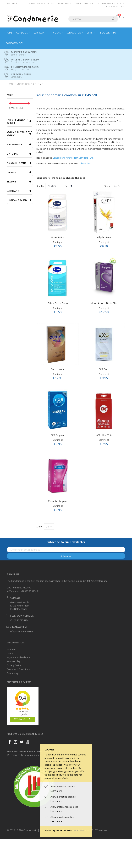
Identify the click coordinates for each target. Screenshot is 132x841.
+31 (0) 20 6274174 (19, 620)
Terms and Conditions (18, 669)
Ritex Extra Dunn (58, 303)
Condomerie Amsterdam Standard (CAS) (73, 157)
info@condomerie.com (22, 631)
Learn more (56, 790)
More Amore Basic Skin (103, 303)
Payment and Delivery (18, 657)
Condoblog (12, 673)
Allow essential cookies (63, 786)
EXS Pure (103, 369)
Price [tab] (10, 95)
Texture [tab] (11, 181)
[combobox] (93, 18)
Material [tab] (12, 153)
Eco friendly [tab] (14, 144)
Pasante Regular (58, 501)
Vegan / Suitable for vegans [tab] (19, 134)
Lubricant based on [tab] (19, 200)
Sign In (120, 3)
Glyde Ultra (104, 237)
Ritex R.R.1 (57, 237)
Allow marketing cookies (63, 796)
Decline (68, 830)
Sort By (40, 186)
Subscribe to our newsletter (66, 542)
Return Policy (13, 661)
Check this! (85, 163)
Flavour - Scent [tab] (16, 163)
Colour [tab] (11, 172)
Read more (79, 830)
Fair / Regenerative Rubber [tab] (18, 121)
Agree (48, 830)
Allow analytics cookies (62, 816)
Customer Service (105, 3)
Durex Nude (58, 369)
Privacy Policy (14, 665)
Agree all (57, 830)
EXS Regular (58, 435)
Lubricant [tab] (13, 191)
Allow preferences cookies (64, 806)
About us (11, 649)
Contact (88, 3)
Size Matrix (23, 84)
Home (10, 83)
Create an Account (115, 6)
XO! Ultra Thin (104, 435)
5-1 (34, 84)
